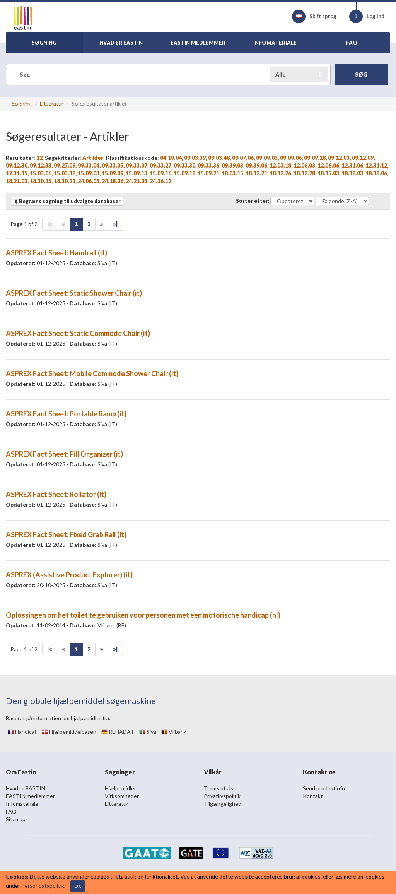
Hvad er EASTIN (25, 788)
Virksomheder (122, 796)
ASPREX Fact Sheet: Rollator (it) (56, 494)
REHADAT (117, 731)
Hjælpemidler (120, 788)
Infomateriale (22, 803)
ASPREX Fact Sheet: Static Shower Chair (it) (74, 293)
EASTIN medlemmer (30, 796)
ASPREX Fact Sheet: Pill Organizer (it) (64, 454)
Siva (147, 731)
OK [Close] (77, 886)
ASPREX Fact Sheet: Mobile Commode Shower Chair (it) (92, 373)
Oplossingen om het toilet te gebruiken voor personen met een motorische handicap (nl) (143, 615)
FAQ (11, 811)
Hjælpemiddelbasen (69, 731)
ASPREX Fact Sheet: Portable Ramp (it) (66, 413)
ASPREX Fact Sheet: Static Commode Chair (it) (78, 333)
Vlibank (173, 731)
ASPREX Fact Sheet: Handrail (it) (56, 252)
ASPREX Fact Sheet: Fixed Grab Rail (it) (66, 534)
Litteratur (51, 103)
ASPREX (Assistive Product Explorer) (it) (69, 574)
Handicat (22, 731)
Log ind (366, 16)
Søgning (22, 103)
